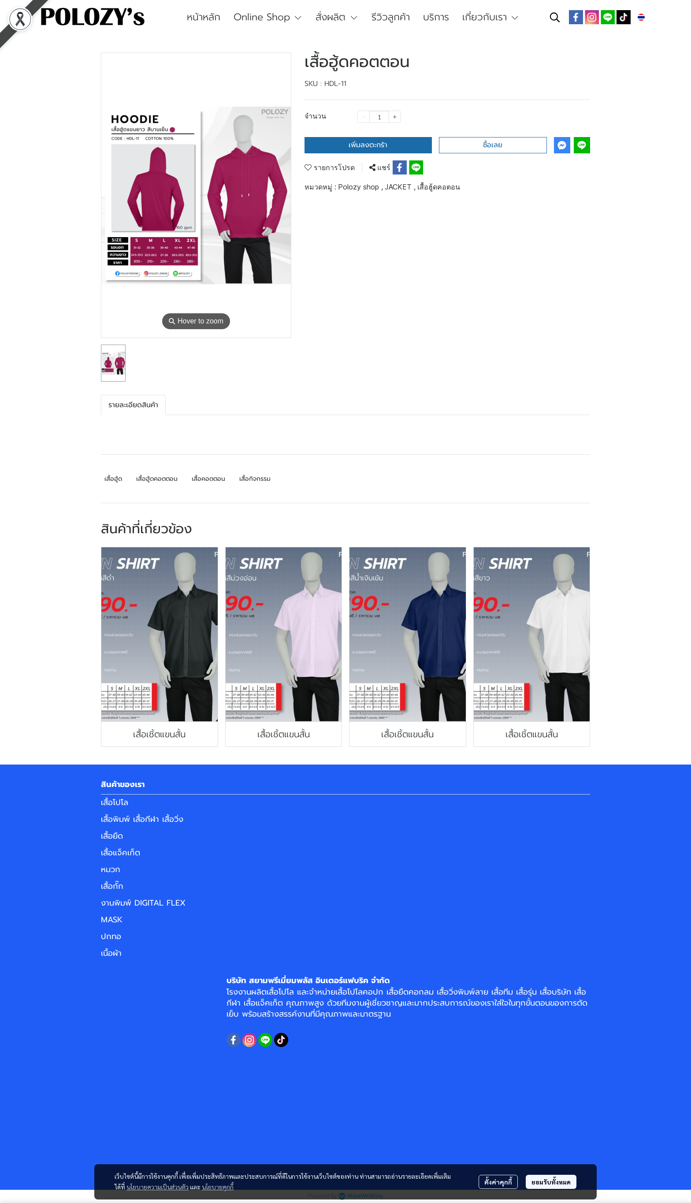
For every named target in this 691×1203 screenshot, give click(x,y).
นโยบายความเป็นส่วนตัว (157, 1187)
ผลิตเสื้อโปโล (272, 992)
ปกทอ (111, 936)
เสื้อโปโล (114, 802)
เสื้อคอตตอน (208, 478)
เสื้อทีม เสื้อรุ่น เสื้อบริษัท (531, 992)
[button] (554, 17)
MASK (112, 919)
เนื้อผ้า (111, 953)
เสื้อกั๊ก (112, 886)
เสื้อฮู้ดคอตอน (438, 186)
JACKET (400, 186)
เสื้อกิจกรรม (255, 478)
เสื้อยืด (112, 836)
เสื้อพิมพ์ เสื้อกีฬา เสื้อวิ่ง (142, 819)
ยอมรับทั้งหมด (551, 1182)
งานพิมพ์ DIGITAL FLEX (143, 903)
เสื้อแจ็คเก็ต (120, 853)
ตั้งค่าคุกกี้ (498, 1182)
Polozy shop (360, 186)
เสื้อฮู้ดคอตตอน (157, 478)
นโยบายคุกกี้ (218, 1187)
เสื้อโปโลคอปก (359, 992)
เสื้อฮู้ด (113, 478)
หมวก (110, 869)
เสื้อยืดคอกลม (410, 992)
